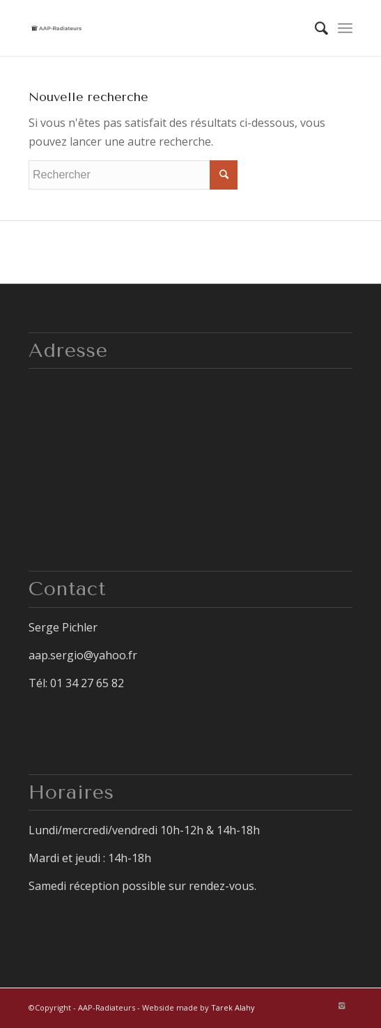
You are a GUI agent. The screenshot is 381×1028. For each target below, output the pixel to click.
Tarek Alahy (233, 1007)
